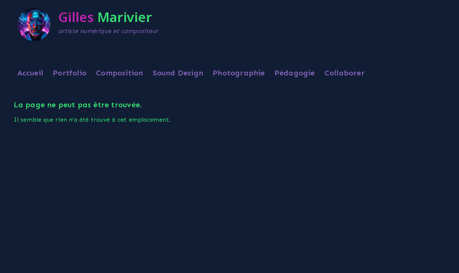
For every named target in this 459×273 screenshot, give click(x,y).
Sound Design (178, 72)
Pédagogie (294, 72)
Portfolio (69, 72)
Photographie (239, 72)
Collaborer (344, 72)
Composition (119, 72)
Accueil (30, 72)
